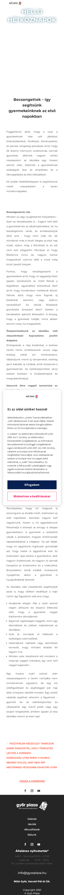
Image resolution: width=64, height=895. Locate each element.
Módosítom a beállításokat (32, 496)
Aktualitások (32, 829)
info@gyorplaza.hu (32, 873)
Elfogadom (32, 485)
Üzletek (32, 818)
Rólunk (32, 834)
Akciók (32, 824)
